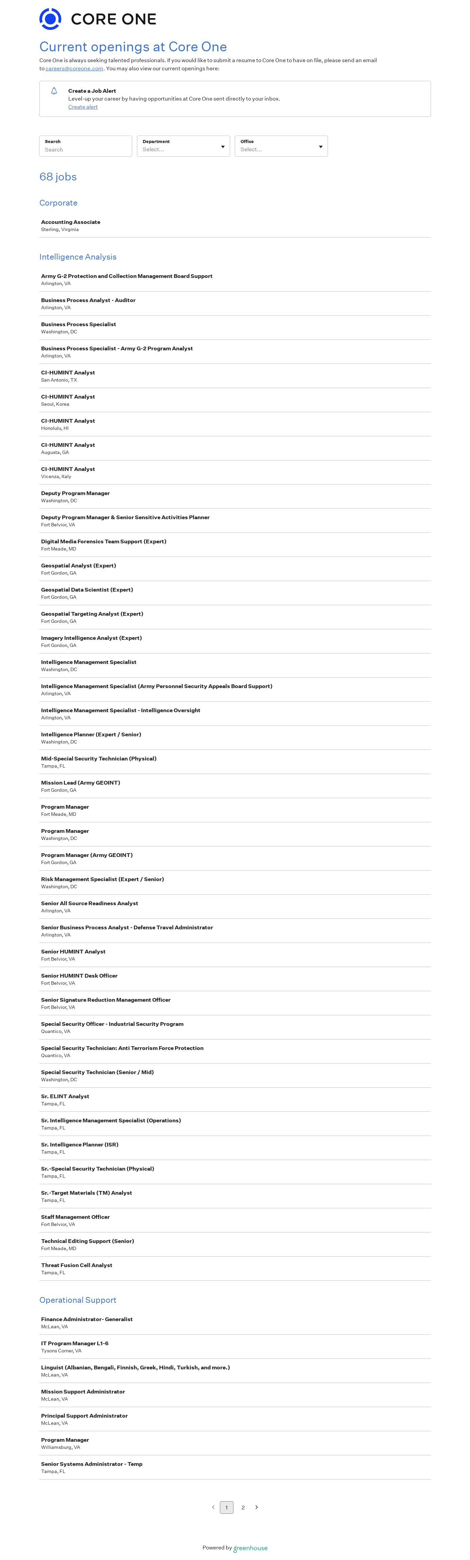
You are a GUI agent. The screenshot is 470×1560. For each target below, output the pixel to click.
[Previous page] (213, 1508)
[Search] (85, 150)
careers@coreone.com (74, 68)
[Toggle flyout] (223, 147)
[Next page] (257, 1508)
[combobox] (143, 149)
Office (247, 141)
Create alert (83, 107)
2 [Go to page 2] (243, 1507)
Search (53, 141)
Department (156, 141)
